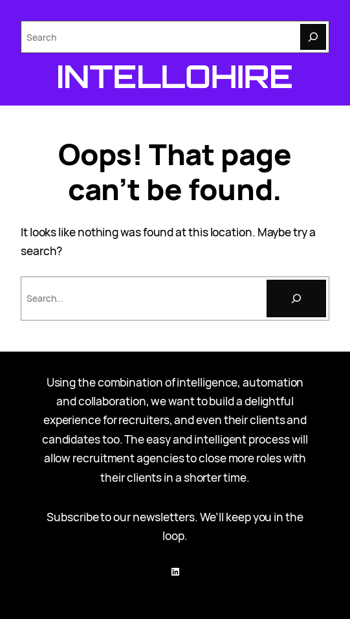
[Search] (313, 37)
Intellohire (175, 76)
